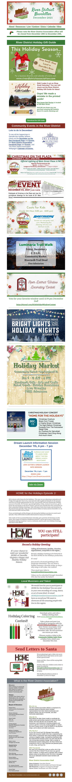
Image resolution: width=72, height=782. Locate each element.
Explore (35, 26)
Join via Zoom (36, 484)
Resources (20, 26)
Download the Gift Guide (36, 120)
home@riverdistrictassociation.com (44, 572)
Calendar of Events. (25, 149)
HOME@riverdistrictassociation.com (46, 596)
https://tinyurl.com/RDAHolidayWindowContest (36, 305)
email (60, 754)
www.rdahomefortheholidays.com (52, 617)
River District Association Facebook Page (20, 144)
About (11, 26)
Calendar (52, 26)
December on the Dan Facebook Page (21, 139)
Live (29, 26)
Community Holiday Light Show (50, 637)
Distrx (43, 26)
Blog (59, 26)
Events (31, 140)
